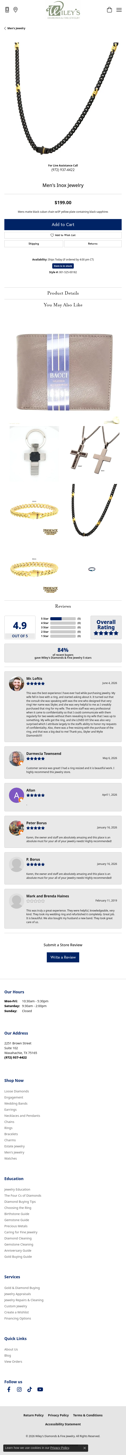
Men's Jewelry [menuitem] (14, 1152)
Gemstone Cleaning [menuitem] (18, 1244)
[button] (109, 9)
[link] (7, 9)
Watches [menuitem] (10, 1158)
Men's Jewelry (16, 28)
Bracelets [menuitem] (11, 1134)
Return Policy (34, 1415)
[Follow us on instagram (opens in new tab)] (19, 1389)
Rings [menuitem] (8, 1128)
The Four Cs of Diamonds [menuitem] (22, 1195)
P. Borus (33, 859)
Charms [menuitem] (10, 1140)
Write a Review (63, 957)
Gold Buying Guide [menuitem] (18, 1256)
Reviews (63, 606)
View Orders (13, 1361)
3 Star (45, 627)
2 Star (45, 632)
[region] (63, 101)
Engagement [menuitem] (13, 1097)
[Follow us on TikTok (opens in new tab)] (29, 1389)
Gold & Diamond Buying (22, 1288)
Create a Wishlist (16, 1312)
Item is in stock (63, 265)
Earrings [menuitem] (10, 1109)
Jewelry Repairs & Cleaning (24, 1300)
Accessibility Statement (63, 1424)
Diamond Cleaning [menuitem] (18, 1238)
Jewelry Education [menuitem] (17, 1189)
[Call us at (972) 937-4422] (15, 1057)
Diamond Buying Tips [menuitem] (20, 1202)
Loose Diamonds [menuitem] (16, 1091)
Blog (7, 1355)
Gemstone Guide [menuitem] (16, 1220)
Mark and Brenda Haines (47, 896)
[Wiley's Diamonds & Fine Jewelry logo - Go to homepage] (63, 10)
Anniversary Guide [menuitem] (17, 1250)
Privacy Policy (58, 1415)
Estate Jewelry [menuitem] (14, 1146)
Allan (30, 790)
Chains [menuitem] (9, 1122)
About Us (11, 1349)
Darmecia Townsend (43, 753)
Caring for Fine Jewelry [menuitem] (20, 1232)
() (79, 618)
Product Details (63, 293)
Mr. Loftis (34, 678)
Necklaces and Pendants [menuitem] (22, 1116)
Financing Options (17, 1318)
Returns (92, 243)
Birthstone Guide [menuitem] (16, 1214)
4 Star (45, 623)
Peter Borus (36, 823)
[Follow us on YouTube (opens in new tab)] (40, 1389)
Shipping (34, 243)
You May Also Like (63, 305)
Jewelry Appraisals (17, 1294)
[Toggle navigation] (119, 10)
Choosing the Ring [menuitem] (17, 1208)
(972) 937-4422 (63, 169)
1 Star (45, 636)
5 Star (45, 618)
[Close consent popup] (84, 1448)
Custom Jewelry (15, 1306)
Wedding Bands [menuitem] (15, 1103)
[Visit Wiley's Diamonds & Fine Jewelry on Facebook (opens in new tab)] (8, 1389)
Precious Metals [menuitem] (15, 1226)
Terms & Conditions (87, 1415)
